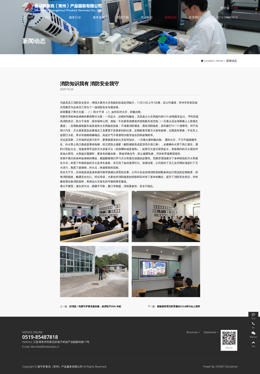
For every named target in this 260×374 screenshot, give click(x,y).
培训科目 (147, 17)
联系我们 (195, 17)
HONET (220, 366)
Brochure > (193, 332)
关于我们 (51, 17)
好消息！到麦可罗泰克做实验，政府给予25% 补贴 (95, 306)
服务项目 (99, 17)
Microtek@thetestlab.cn (45, 346)
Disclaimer (231, 366)
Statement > (211, 332)
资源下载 (123, 17)
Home (28, 17)
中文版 (225, 8)
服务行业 (75, 17)
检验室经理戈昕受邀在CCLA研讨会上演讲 (178, 306)
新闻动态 (171, 17)
